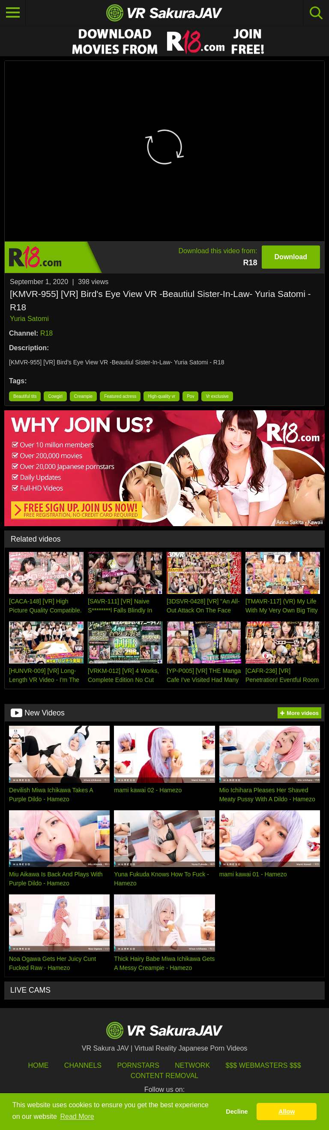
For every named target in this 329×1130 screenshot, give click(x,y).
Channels (83, 1065)
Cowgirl (55, 396)
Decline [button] (237, 1111)
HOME (38, 1065)
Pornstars (138, 1065)
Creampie (83, 396)
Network (192, 1065)
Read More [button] (77, 1116)
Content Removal (165, 1075)
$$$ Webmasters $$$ (263, 1065)
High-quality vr (161, 396)
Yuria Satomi (29, 318)
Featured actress (120, 396)
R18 (46, 333)
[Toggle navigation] (13, 13)
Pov (190, 396)
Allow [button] (286, 1111)
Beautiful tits (24, 396)
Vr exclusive (217, 396)
